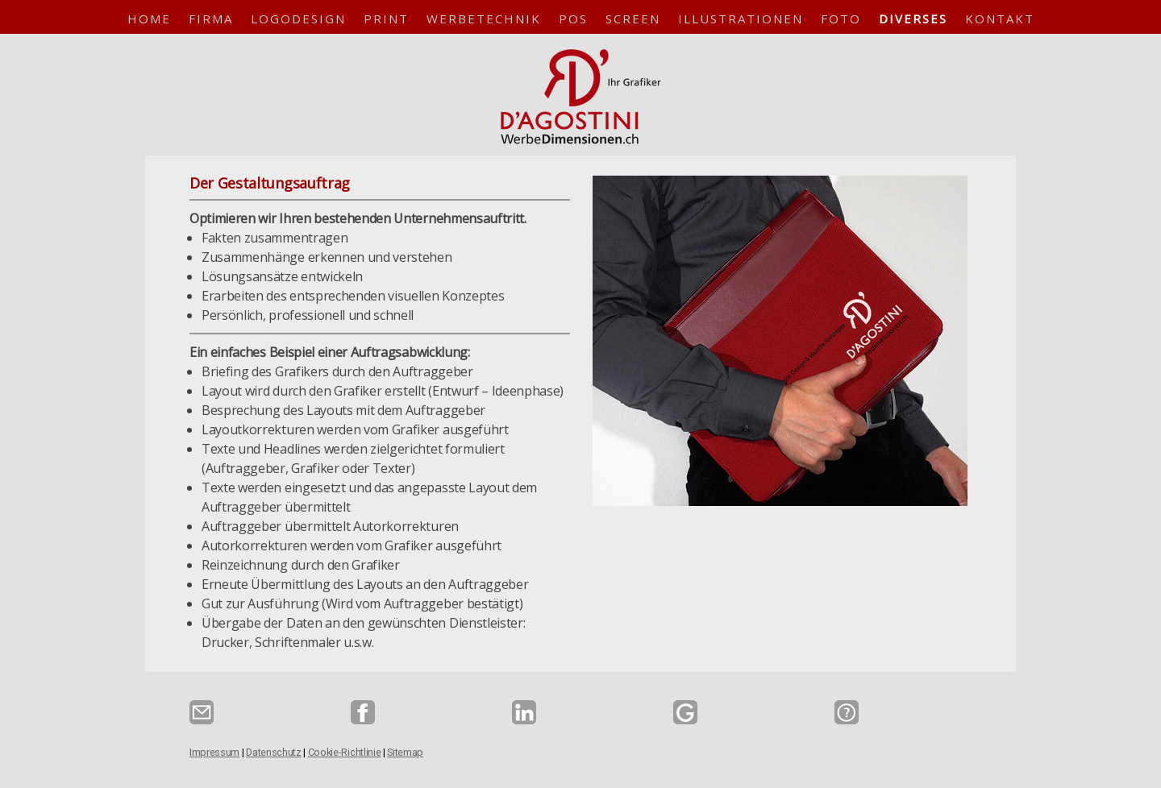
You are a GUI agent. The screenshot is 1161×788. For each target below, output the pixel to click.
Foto (841, 18)
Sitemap (405, 752)
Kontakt (999, 18)
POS (573, 18)
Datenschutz (273, 752)
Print (386, 18)
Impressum (214, 752)
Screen (632, 18)
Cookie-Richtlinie (344, 752)
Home (149, 18)
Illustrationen (740, 18)
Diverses (913, 18)
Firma (211, 18)
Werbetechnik (484, 18)
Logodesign (298, 18)
